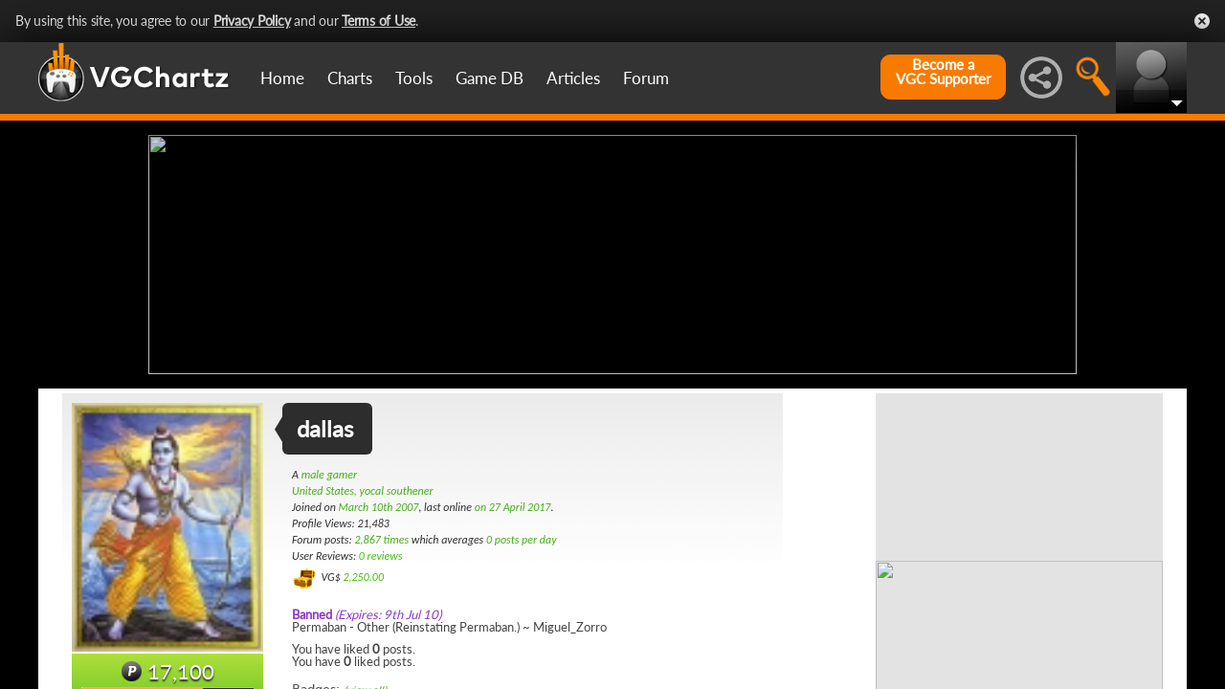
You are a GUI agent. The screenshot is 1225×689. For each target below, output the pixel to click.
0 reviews (381, 556)
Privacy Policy (252, 20)
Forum (646, 78)
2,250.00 (363, 577)
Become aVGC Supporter (943, 71)
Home (282, 78)
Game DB (489, 78)
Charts (349, 78)
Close (1202, 21)
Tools (414, 78)
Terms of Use (378, 20)
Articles (573, 78)
